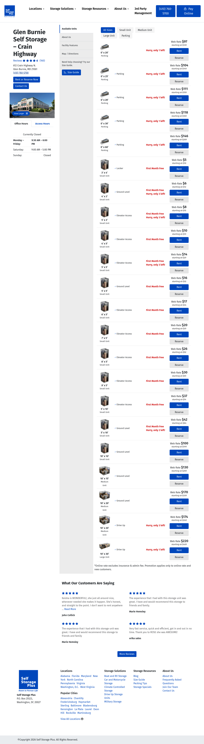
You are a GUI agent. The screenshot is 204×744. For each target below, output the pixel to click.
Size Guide (71, 72)
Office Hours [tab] (21, 123)
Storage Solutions (63, 9)
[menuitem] (37, 11)
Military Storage (113, 701)
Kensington (67, 709)
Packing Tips (140, 683)
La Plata (79, 709)
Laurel (88, 709)
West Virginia (87, 687)
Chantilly (79, 698)
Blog (135, 676)
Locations (36, 9)
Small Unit (125, 30)
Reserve (179, 57)
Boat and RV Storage (115, 676)
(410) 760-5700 (165, 11)
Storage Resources (95, 9)
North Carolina (75, 679)
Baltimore (76, 705)
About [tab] (66, 37)
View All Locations (72, 719)
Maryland (86, 676)
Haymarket (84, 701)
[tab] (76, 29)
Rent (179, 50)
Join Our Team (170, 687)
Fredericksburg (69, 701)
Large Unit (109, 35)
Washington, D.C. (70, 687)
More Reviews (126, 654)
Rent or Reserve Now (26, 79)
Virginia (81, 683)
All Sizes (107, 30)
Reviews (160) (29, 60)
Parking (126, 35)
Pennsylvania (68, 683)
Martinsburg (84, 712)
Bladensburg (90, 705)
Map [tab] (70, 54)
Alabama (65, 676)
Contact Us (21, 86)
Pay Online (184, 11)
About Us (122, 9)
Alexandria (66, 698)
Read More (70, 609)
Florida (76, 676)
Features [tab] (70, 45)
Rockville (71, 712)
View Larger (21, 113)
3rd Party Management (144, 11)
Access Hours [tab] (42, 123)
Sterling (65, 705)
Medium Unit (145, 30)
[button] (13, 105)
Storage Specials (142, 687)
